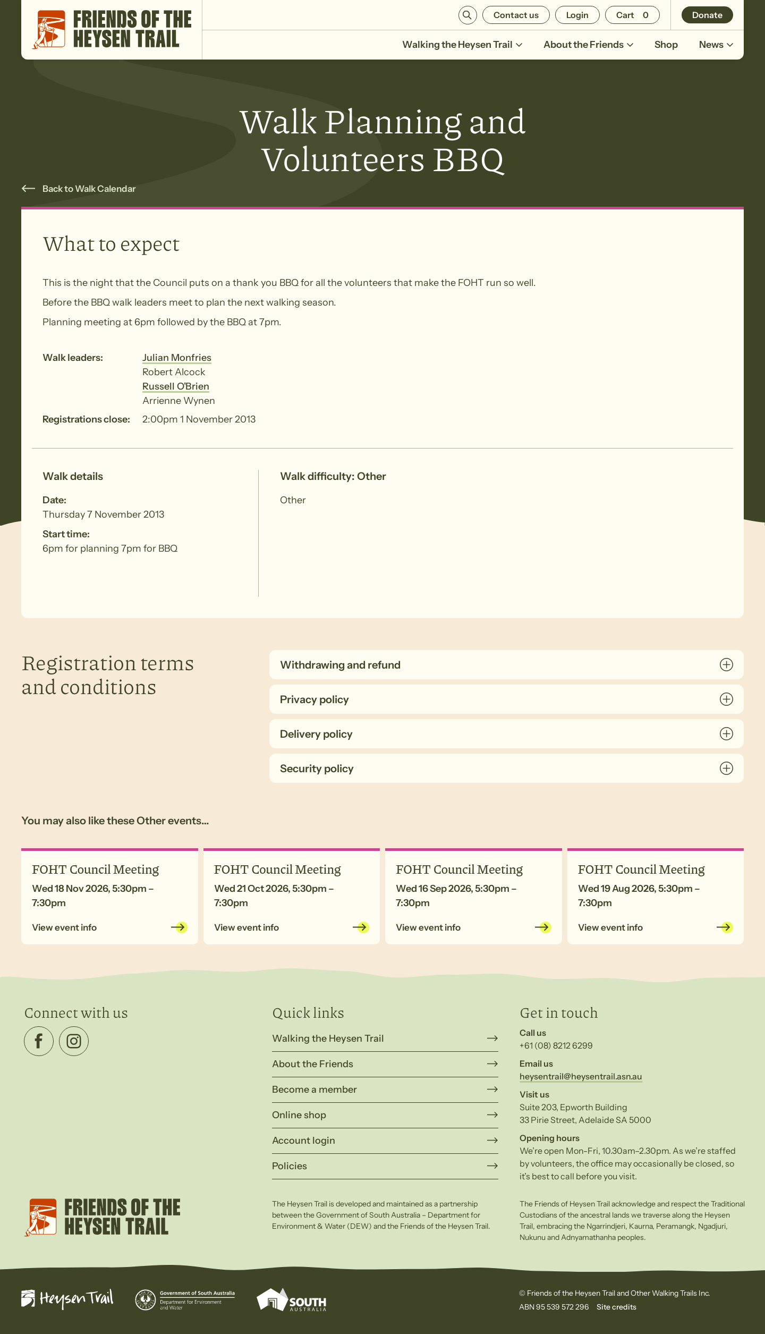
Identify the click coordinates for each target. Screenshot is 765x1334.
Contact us (516, 15)
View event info (64, 927)
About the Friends (588, 49)
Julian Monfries (176, 358)
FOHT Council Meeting (95, 868)
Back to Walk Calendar (89, 188)
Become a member (314, 1089)
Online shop (299, 1115)
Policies (289, 1166)
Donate (707, 15)
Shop (666, 44)
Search (467, 15)
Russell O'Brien (175, 386)
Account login (303, 1140)
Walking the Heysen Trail (462, 49)
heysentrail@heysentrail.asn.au (581, 1076)
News (716, 49)
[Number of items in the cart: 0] (632, 15)
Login (577, 15)
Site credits (616, 1307)
